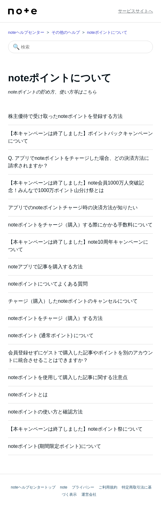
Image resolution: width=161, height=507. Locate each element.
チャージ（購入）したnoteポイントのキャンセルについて (73, 301)
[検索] (80, 47)
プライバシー (83, 487)
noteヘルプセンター (26, 32)
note (63, 487)
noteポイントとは (28, 394)
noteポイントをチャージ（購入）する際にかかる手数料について (80, 224)
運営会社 (88, 494)
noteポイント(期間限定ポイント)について (54, 446)
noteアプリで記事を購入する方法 (45, 266)
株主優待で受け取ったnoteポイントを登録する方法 (65, 116)
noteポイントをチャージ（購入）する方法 (55, 318)
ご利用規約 (108, 487)
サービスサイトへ (135, 10)
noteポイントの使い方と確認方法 (45, 411)
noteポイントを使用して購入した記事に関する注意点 (68, 377)
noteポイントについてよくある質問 (48, 283)
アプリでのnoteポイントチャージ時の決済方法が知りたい (73, 207)
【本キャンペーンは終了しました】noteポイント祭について (75, 429)
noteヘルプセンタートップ (33, 487)
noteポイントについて (107, 32)
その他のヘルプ (65, 32)
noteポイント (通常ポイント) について (51, 335)
